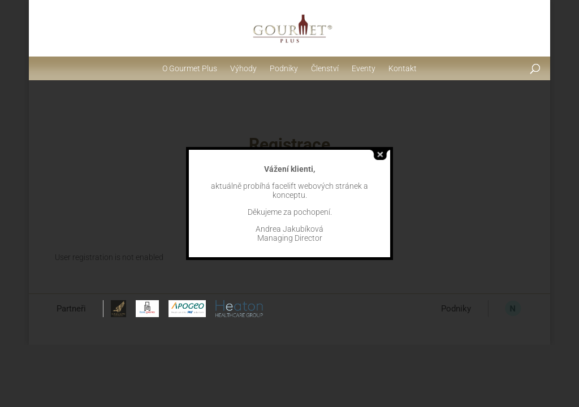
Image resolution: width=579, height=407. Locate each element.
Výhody (243, 68)
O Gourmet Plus (189, 68)
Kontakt (402, 68)
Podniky (284, 68)
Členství (325, 68)
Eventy (363, 68)
